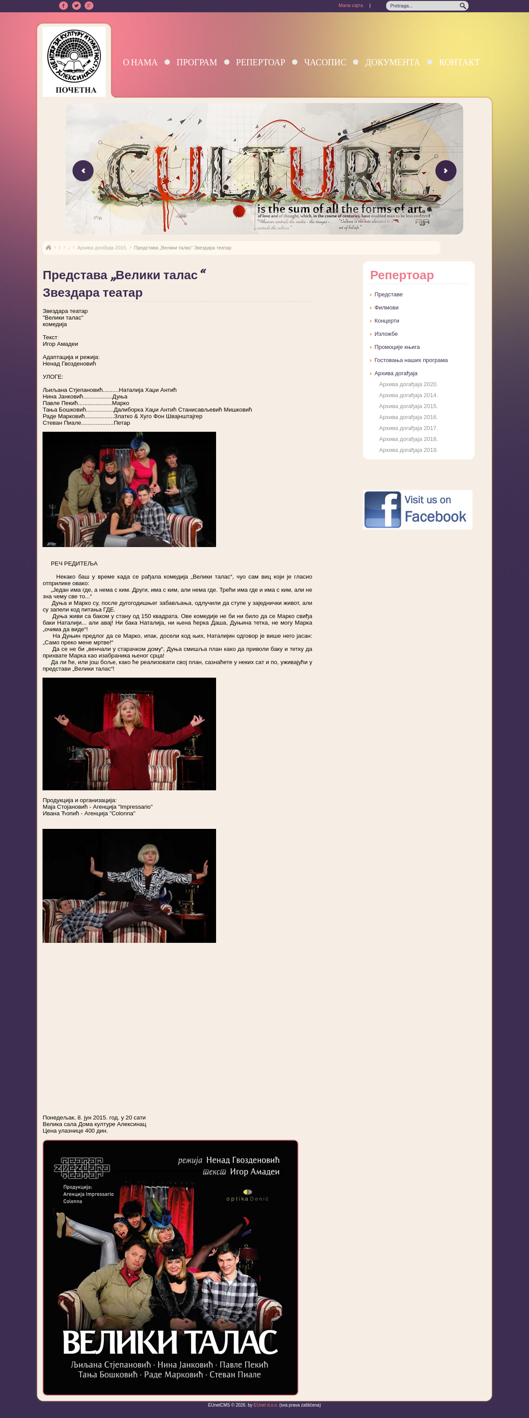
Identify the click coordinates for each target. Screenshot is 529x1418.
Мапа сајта (350, 5)
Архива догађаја (395, 373)
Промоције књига (397, 347)
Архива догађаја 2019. (408, 450)
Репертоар (260, 62)
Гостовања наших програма (410, 360)
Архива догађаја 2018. (408, 439)
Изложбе (386, 334)
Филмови (386, 307)
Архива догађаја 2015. (102, 247)
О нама (140, 62)
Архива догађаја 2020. (408, 384)
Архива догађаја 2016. (408, 417)
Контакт (459, 62)
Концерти (386, 320)
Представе (388, 294)
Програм (197, 62)
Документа (392, 62)
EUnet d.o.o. (265, 1405)
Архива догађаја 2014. (408, 395)
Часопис (325, 62)
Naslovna (48, 247)
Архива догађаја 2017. (408, 428)
